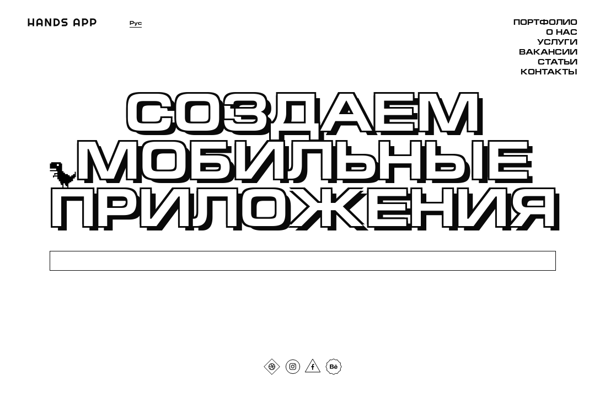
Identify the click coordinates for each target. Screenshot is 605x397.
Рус (136, 22)
